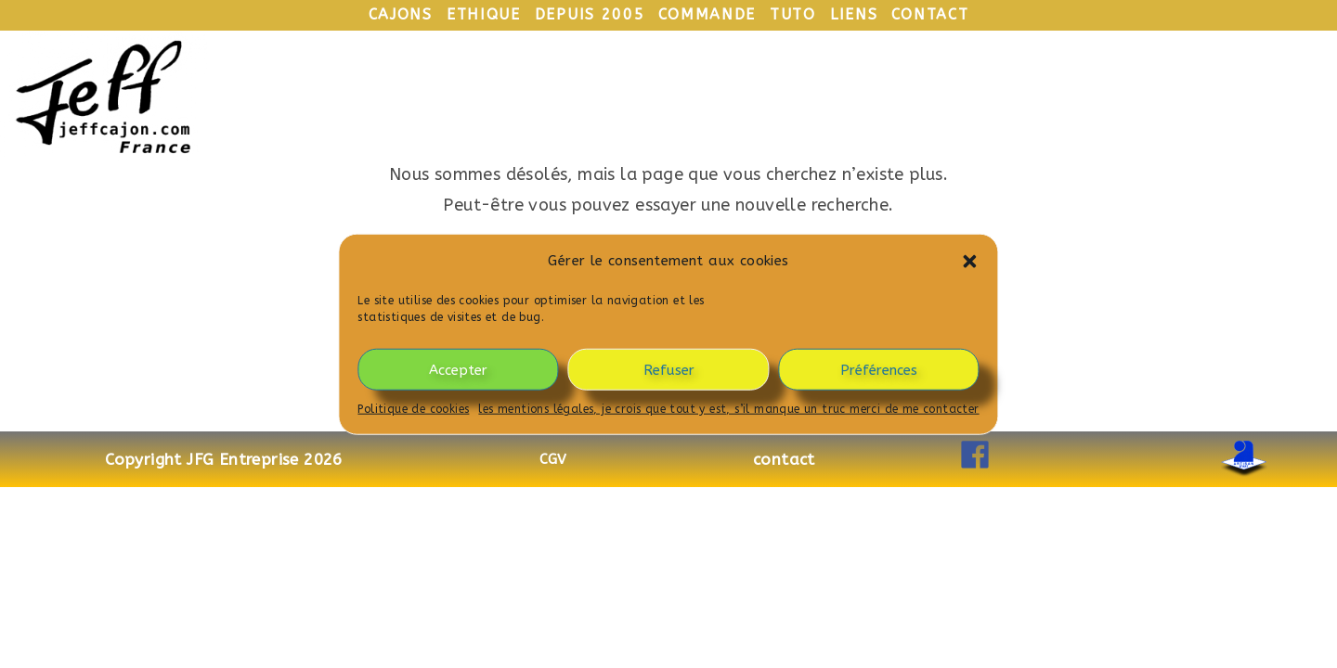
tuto (793, 14)
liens (854, 14)
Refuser (668, 369)
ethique (484, 14)
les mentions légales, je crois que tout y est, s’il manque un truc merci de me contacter (728, 409)
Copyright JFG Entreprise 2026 (224, 459)
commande (707, 14)
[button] (970, 260)
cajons (401, 14)
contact (929, 14)
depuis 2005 (590, 14)
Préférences (878, 369)
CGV (552, 459)
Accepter (458, 369)
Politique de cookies (413, 409)
